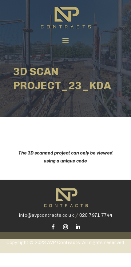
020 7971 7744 (95, 208)
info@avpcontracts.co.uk (46, 208)
